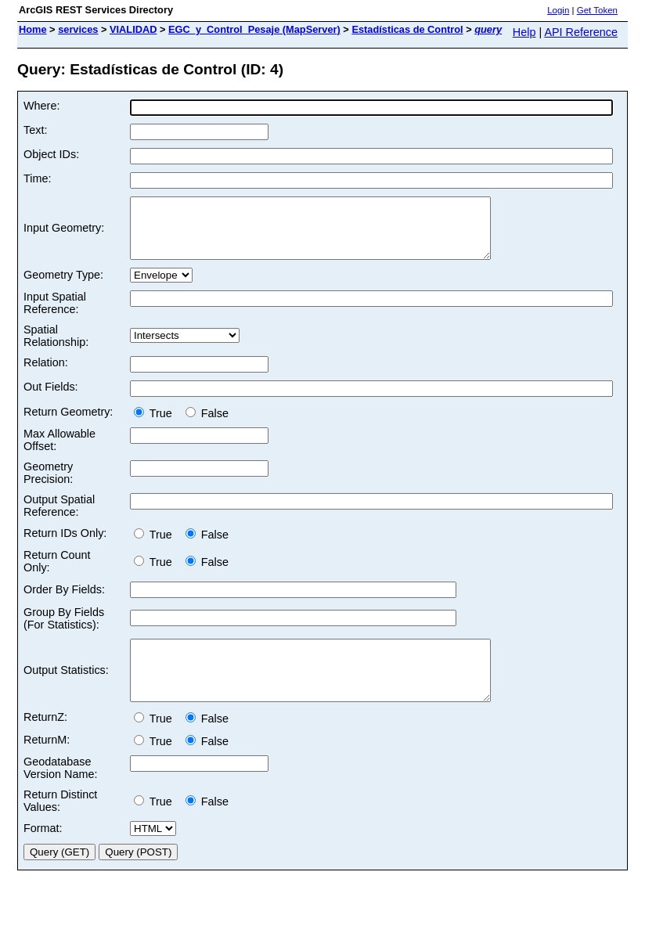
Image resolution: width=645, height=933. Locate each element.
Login (558, 10)
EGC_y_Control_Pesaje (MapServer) (254, 29)
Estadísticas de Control (407, 29)
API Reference (581, 32)
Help (524, 32)
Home (33, 29)
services (78, 29)
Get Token (597, 10)
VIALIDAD (133, 29)
